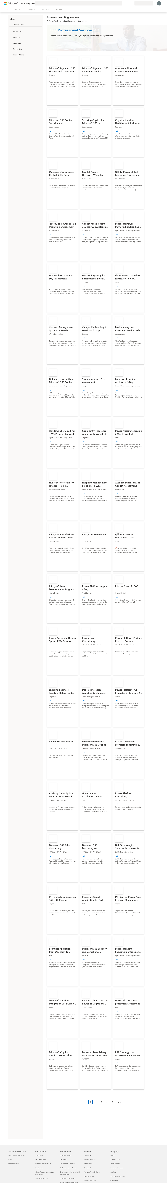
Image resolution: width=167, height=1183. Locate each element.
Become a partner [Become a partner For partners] (65, 1155)
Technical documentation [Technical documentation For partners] (68, 1168)
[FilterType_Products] (10, 37)
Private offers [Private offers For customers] (39, 1168)
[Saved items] (129, 3)
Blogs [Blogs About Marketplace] (10, 1159)
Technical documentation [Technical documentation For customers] (43, 1164)
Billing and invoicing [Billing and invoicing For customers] (41, 1178)
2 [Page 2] (96, 1102)
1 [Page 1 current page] (90, 1102)
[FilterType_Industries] (10, 43)
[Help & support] (126, 3)
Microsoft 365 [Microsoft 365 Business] (88, 1168)
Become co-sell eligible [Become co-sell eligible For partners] (67, 1178)
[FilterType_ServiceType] (10, 49)
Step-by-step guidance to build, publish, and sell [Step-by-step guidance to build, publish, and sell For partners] (70, 1173)
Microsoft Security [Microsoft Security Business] (89, 1159)
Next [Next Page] (119, 1102)
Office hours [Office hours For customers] (39, 1155)
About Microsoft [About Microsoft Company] (115, 1159)
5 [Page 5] (112, 1102)
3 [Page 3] (101, 1102)
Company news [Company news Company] (115, 1164)
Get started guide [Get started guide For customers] (40, 1159)
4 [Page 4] (107, 1102)
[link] (62, 80)
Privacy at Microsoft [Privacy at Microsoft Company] (116, 1168)
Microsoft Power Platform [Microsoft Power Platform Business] (92, 1172)
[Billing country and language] (143, 3)
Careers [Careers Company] (112, 1155)
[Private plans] (132, 3)
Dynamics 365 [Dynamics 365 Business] (88, 1164)
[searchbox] (28, 24)
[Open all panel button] (6, 9)
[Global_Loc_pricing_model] (10, 54)
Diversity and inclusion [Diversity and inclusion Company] (117, 1176)
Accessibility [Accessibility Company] (114, 1180)
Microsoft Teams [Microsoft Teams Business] (89, 1176)
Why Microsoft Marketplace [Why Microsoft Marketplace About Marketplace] (17, 1155)
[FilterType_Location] (10, 31)
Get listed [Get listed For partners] (63, 1159)
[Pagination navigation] (107, 1104)
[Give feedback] (123, 3)
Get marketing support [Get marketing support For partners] (67, 1164)
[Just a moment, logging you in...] (159, 3)
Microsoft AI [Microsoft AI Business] (87, 1155)
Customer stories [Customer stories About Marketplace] (13, 1164)
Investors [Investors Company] (113, 1172)
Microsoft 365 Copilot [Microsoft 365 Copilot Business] (90, 1180)
